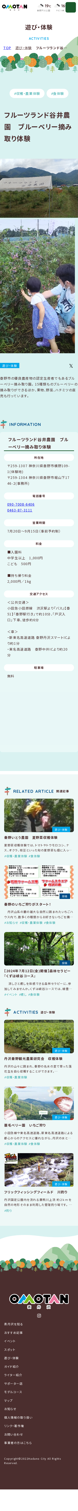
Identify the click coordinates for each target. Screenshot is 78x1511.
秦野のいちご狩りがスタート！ (27, 904)
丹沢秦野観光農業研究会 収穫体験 (33, 1058)
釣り (9, 1210)
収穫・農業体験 (28, 93)
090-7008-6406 (21, 504)
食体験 (58, 93)
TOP (7, 47)
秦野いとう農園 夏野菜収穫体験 (31, 837)
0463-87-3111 (19, 510)
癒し (24, 994)
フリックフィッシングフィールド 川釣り (36, 1191)
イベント (12, 994)
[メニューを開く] (71, 7)
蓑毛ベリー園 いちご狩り (25, 1125)
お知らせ (12, 923)
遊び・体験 (23, 47)
